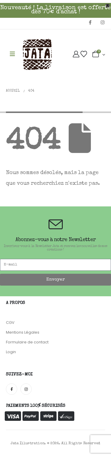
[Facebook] (90, 22)
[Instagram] (102, 22)
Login (11, 352)
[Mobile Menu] (12, 54)
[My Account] (76, 54)
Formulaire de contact (27, 342)
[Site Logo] (37, 54)
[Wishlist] (84, 54)
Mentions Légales (22, 332)
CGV (10, 322)
